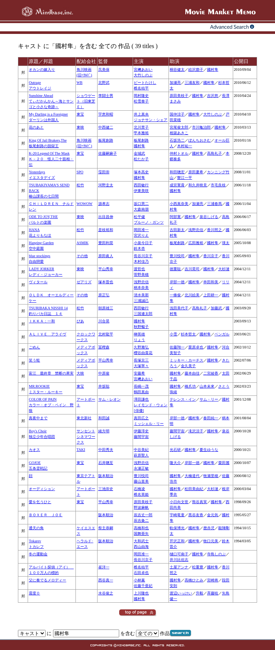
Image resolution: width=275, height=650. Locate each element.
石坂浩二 (177, 140)
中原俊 (103, 373)
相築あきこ (179, 133)
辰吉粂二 (141, 520)
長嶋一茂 (141, 386)
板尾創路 (105, 140)
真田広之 (141, 418)
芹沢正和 (177, 541)
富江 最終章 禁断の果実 (51, 373)
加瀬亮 (175, 83)
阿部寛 (175, 217)
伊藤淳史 (141, 431)
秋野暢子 (141, 327)
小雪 (173, 334)
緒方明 (103, 431)
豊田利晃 (105, 243)
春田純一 (210, 418)
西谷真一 (105, 580)
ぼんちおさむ (199, 140)
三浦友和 (192, 83)
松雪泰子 (141, 101)
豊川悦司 (177, 256)
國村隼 (212, 69)
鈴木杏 (139, 248)
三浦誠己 (141, 301)
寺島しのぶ (216, 554)
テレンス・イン (183, 399)
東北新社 (84, 418)
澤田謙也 (141, 399)
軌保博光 (177, 528)
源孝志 (103, 204)
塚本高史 (141, 172)
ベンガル (221, 334)
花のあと (36, 127)
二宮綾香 (210, 373)
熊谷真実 (199, 502)
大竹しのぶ (143, 75)
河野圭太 (105, 185)
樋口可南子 (179, 554)
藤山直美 (141, 481)
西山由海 (141, 547)
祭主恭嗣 (105, 528)
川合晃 (103, 321)
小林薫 (139, 580)
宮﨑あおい (143, 69)
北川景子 (141, 127)
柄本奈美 (141, 287)
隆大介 (175, 463)
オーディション (42, 489)
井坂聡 (103, 386)
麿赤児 (208, 528)
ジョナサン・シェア (150, 120)
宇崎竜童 (177, 515)
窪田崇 (103, 172)
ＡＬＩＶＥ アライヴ (47, 334)
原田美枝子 (179, 96)
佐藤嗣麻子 (107, 153)
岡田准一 (141, 230)
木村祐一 (184, 146)
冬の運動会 (38, 554)
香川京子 (210, 256)
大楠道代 (192, 476)
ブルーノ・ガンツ (149, 222)
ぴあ (80, 321)
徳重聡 (175, 269)
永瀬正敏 (141, 468)
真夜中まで (38, 418)
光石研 (175, 450)
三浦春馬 (214, 204)
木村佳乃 (141, 261)
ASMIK (83, 243)
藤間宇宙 (141, 437)
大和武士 (141, 541)
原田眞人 (105, 256)
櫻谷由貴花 (143, 353)
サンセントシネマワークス (86, 436)
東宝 (80, 114)
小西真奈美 (179, 204)
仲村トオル (179, 153)
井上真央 (141, 114)
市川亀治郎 (201, 127)
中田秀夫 (105, 450)
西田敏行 (141, 185)
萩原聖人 (141, 455)
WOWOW (85, 204)
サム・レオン (109, 399)
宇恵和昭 (105, 114)
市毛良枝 (218, 185)
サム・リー (209, 399)
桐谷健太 (177, 69)
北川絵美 (192, 295)
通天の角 (36, 528)
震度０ (34, 593)
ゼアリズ (84, 282)
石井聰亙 (105, 463)
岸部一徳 (177, 282)
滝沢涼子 (195, 431)
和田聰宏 (177, 172)
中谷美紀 (141, 450)
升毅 (199, 593)
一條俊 (175, 295)
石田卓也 (141, 573)
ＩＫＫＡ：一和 (42, 321)
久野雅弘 (141, 347)
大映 (80, 373)
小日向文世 (179, 502)
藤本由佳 (192, 373)
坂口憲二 (141, 204)
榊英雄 (139, 334)
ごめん (34, 347)
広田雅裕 (195, 243)
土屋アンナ (179, 567)
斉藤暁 (212, 593)
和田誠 (103, 418)
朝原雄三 (105, 308)
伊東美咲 (141, 191)
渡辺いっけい (181, 593)
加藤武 (216, 308)
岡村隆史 (141, 96)
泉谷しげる (209, 217)
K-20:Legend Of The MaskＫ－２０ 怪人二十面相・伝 (51, 159)
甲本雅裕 (141, 133)
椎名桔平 (141, 88)
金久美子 (188, 366)
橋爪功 (190, 386)
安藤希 (139, 373)
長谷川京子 (143, 256)
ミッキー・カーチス (186, 360)
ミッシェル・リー (149, 424)
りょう (139, 340)
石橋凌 (139, 489)
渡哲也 (139, 269)
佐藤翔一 (177, 347)
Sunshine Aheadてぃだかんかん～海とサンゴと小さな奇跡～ (51, 101)
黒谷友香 (195, 515)
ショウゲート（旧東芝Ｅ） (86, 101)
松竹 (80, 185)
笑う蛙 (34, 360)
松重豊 (197, 567)
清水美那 (141, 295)
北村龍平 (105, 334)
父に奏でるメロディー (47, 580)
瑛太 (225, 243)
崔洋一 (103, 567)
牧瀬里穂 (210, 476)
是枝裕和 (105, 230)
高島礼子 (214, 153)
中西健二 (105, 127)
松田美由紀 (194, 489)
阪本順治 (105, 476)
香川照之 (214, 230)
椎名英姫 (141, 494)
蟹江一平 (184, 178)
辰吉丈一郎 (143, 515)
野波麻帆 (141, 507)
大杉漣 (223, 269)
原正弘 (103, 295)
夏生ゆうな (209, 450)
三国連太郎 (143, 314)
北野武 (103, 83)
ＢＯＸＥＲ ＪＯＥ (45, 515)
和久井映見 (197, 185)
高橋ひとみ (194, 580)
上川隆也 (141, 593)
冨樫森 (103, 347)
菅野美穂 (141, 274)
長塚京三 (141, 360)
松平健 (139, 217)
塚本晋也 (105, 282)
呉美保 (103, 69)
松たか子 (141, 159)
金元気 (212, 515)
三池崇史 (105, 489)
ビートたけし (145, 83)
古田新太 (177, 230)
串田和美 (210, 282)
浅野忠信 (195, 230)
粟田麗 (223, 463)
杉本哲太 (188, 334)
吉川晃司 (192, 269)
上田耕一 (210, 295)
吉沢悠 (212, 96)
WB (80, 83)
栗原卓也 (195, 347)
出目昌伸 (105, 217)
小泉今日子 (143, 243)
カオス (34, 450)
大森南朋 (141, 209)
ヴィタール (38, 282)
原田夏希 (195, 172)
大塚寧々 (141, 366)
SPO (80, 172)
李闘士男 (105, 96)
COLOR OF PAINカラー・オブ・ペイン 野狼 (51, 405)
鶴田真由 (141, 392)
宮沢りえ (141, 235)
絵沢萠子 (195, 69)
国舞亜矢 (141, 533)
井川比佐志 (179, 560)
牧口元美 (210, 541)
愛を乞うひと (40, 502)
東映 (80, 127)
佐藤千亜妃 (143, 586)
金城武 (139, 153)
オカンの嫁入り (42, 69)
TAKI (81, 450)
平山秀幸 (105, 269)
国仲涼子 (177, 114)
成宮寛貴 (177, 185)
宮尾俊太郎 (179, 127)
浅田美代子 (179, 308)
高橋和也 (141, 528)
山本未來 (207, 386)
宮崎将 (212, 580)
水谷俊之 (105, 593)
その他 (82, 256)
